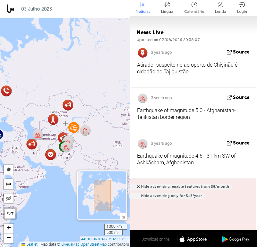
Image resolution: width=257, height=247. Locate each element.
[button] (31, 144)
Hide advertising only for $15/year (171, 196)
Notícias (143, 8)
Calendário (194, 8)
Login (242, 8)
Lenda (220, 8)
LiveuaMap (70, 244)
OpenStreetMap (94, 244)
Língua (167, 8)
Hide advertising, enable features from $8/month (185, 187)
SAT (10, 213)
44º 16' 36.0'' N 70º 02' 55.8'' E (105, 239)
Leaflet (29, 244)
